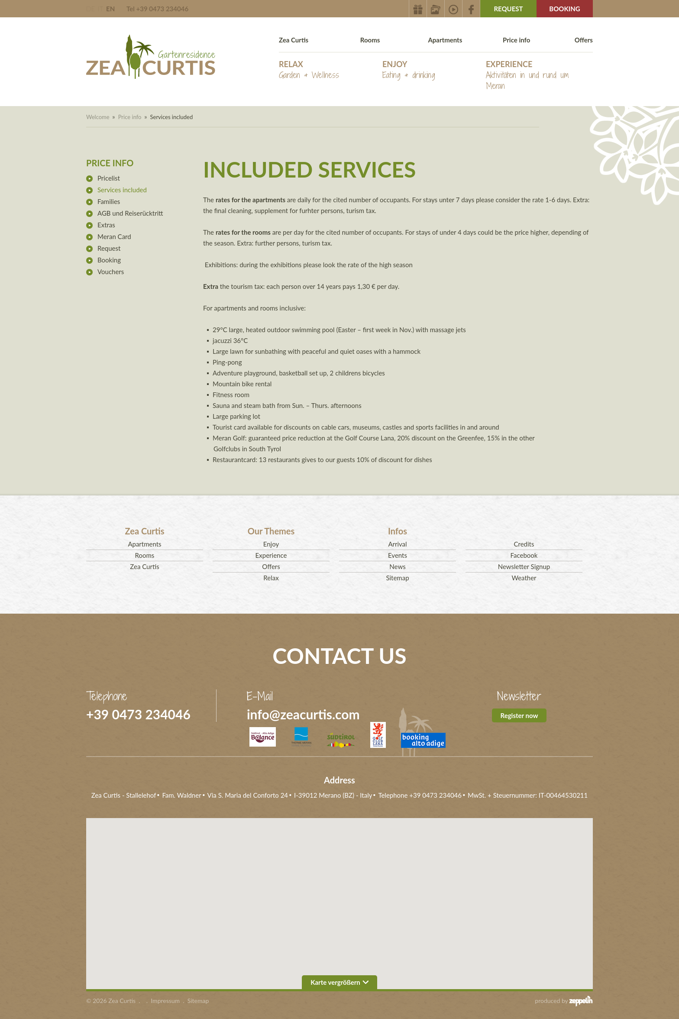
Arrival (397, 544)
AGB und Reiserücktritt (130, 213)
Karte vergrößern (339, 982)
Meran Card (114, 236)
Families (108, 201)
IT (100, 9)
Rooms (370, 40)
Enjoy (408, 70)
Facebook (524, 555)
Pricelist (108, 178)
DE (90, 9)
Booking (564, 9)
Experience (537, 75)
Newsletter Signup (524, 566)
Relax (309, 70)
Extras (106, 225)
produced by (564, 1001)
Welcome (98, 116)
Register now (519, 715)
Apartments (445, 40)
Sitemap (397, 578)
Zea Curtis (293, 40)
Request (508, 9)
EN (110, 9)
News (397, 566)
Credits (524, 544)
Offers (584, 40)
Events (397, 555)
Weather (523, 578)
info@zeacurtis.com (303, 714)
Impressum (165, 1000)
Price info (516, 40)
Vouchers (110, 271)
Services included (122, 190)
